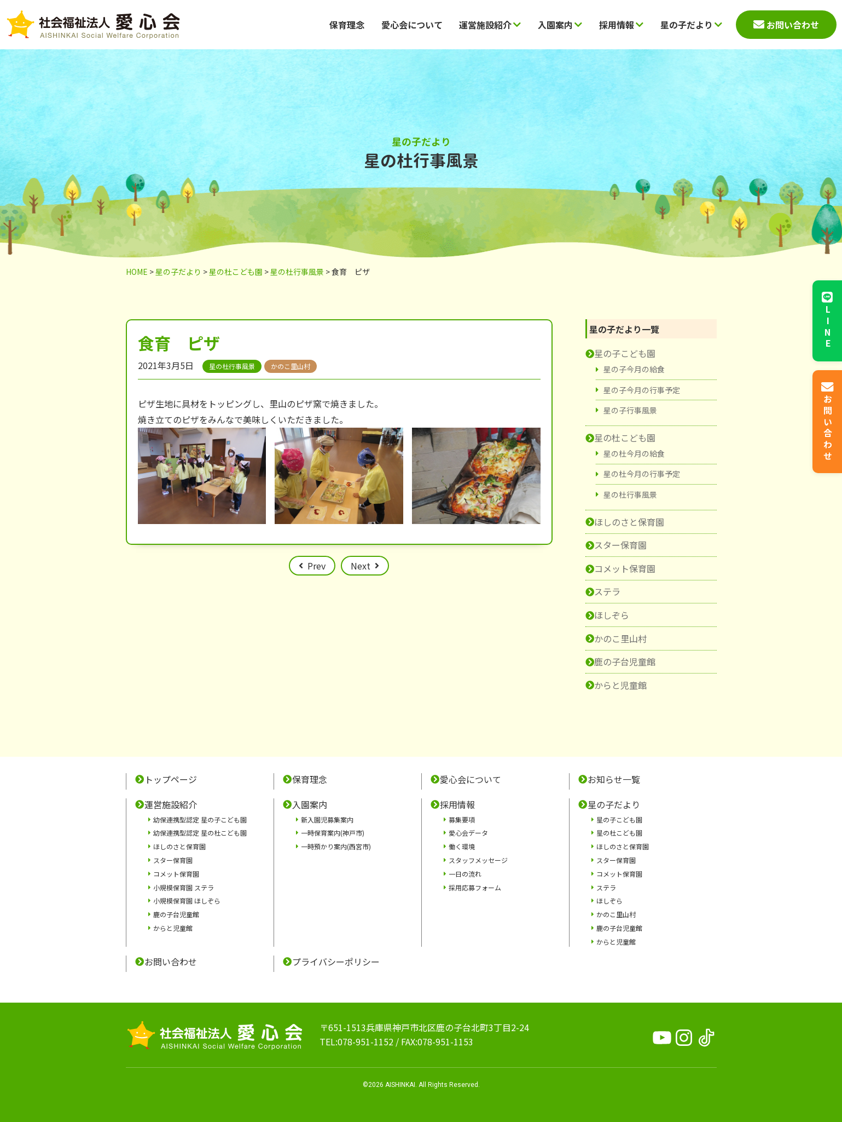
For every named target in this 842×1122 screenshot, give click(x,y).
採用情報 (621, 24)
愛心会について (412, 24)
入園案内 (560, 24)
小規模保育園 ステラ (183, 887)
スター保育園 (620, 544)
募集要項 (462, 819)
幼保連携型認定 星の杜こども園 (200, 832)
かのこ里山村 (620, 638)
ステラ (607, 591)
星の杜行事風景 (630, 494)
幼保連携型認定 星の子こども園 (200, 819)
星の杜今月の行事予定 (641, 473)
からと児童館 (620, 685)
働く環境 (462, 846)
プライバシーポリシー (336, 962)
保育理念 (346, 24)
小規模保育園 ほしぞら (186, 900)
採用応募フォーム (475, 887)
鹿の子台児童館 (624, 661)
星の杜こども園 (624, 437)
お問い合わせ (170, 962)
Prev (316, 565)
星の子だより (691, 24)
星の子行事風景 (630, 410)
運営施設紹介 (490, 24)
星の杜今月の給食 (634, 453)
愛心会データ (468, 832)
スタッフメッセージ (478, 860)
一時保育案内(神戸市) (332, 832)
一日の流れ (465, 873)
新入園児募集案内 (327, 819)
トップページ (170, 779)
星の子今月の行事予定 (641, 389)
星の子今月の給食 (634, 369)
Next (360, 565)
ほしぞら (611, 615)
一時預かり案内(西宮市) (336, 846)
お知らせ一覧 (614, 779)
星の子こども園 (624, 353)
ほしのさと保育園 (629, 521)
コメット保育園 (624, 568)
